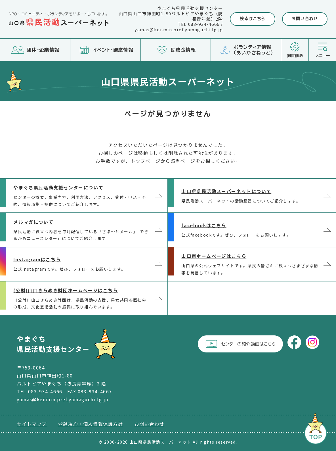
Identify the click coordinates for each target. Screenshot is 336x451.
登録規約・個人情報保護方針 (90, 423)
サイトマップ (32, 423)
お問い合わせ (304, 19)
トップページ (146, 160)
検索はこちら (252, 19)
